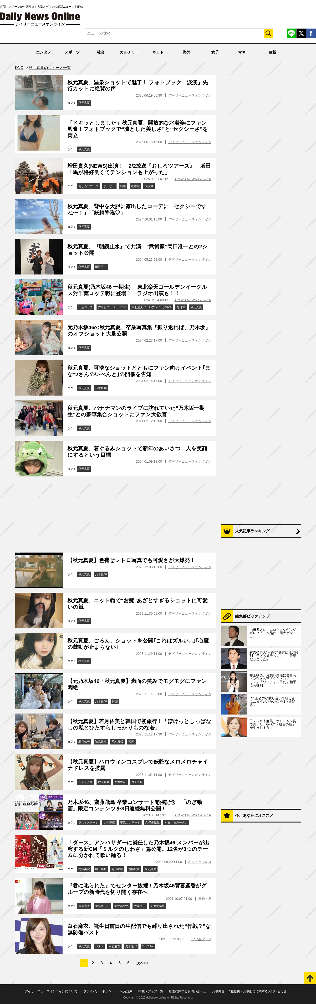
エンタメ (43, 52)
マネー (244, 52)
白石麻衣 (114, 946)
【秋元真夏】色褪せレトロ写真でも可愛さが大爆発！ (131, 560)
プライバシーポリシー (98, 991)
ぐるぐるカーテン (176, 822)
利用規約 (126, 991)
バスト (99, 946)
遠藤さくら (102, 906)
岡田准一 (101, 267)
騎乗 (123, 186)
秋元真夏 (84, 102)
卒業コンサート (130, 822)
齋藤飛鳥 (134, 869)
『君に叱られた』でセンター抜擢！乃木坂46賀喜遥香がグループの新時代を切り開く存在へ (137, 889)
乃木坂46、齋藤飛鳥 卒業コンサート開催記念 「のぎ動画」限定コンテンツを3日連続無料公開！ (134, 805)
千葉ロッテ (85, 307)
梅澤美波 (84, 869)
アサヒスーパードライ (112, 307)
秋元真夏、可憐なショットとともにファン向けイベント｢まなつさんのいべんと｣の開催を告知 (139, 371)
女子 (215, 52)
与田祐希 (117, 869)
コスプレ (137, 782)
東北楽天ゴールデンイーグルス (152, 307)
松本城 (135, 186)
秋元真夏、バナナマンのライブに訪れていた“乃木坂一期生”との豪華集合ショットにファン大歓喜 (135, 411)
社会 (101, 52)
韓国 (115, 701)
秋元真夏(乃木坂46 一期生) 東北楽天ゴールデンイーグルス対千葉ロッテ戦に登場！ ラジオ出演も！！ (137, 290)
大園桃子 (139, 906)
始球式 (181, 307)
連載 (272, 52)
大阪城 (149, 186)
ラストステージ (88, 822)
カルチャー (129, 52)
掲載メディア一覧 (150, 991)
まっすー (109, 186)
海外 (186, 52)
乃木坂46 (101, 388)
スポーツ (72, 52)
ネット (158, 52)
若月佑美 (84, 741)
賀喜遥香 (84, 906)
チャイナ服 (85, 782)
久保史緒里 (152, 822)
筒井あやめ (121, 906)
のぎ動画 (109, 822)
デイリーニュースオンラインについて (51, 991)
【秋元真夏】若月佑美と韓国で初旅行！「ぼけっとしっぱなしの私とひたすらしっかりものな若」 (139, 724)
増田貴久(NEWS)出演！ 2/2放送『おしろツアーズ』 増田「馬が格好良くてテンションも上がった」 (139, 169)
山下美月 (101, 869)
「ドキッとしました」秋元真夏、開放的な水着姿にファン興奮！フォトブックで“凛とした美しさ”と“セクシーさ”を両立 (137, 129)
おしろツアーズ (88, 186)
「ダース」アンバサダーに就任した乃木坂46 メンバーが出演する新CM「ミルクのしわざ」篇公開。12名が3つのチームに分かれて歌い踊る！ (138, 849)
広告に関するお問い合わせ (187, 991)
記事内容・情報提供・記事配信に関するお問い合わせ (249, 991)
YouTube (147, 946)
